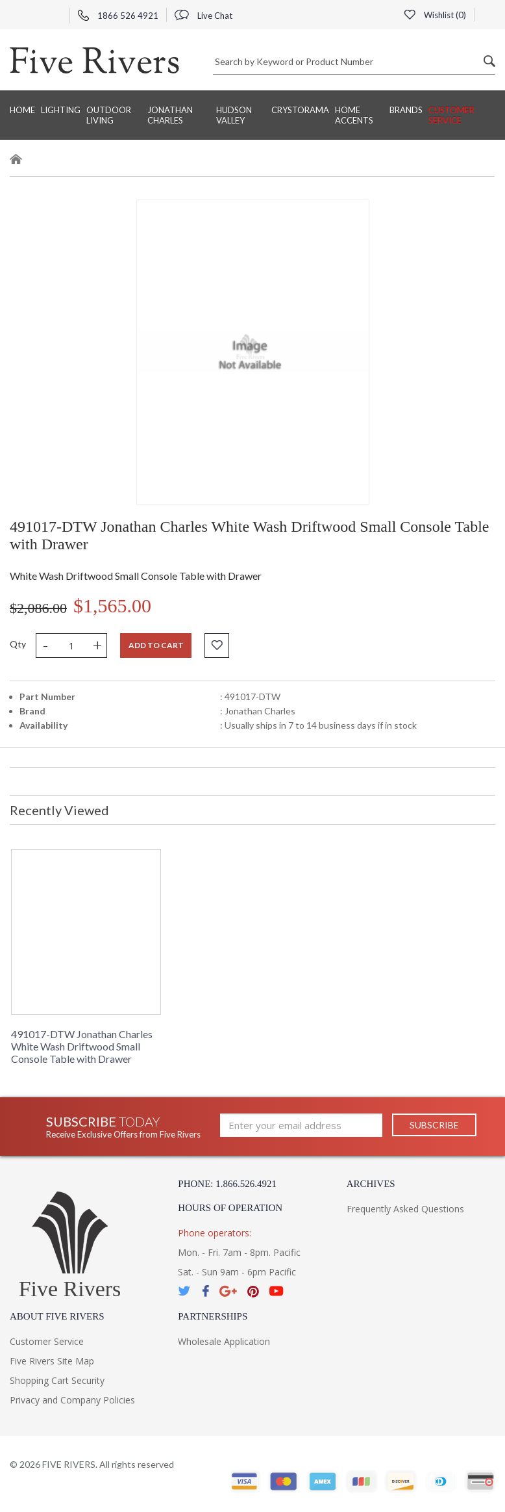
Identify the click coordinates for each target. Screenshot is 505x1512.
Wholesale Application (224, 1341)
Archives (371, 1184)
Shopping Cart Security (57, 1380)
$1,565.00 (112, 605)
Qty (18, 643)
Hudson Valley (234, 115)
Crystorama (300, 110)
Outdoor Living (108, 115)
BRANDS (406, 110)
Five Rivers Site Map (52, 1361)
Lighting (60, 110)
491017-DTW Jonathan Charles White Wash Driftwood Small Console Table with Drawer (82, 1046)
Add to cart (156, 645)
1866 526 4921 (118, 15)
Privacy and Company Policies (72, 1400)
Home (22, 110)
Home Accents (354, 115)
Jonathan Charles (170, 115)
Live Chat (203, 15)
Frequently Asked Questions (405, 1209)
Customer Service (451, 115)
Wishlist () (435, 15)
